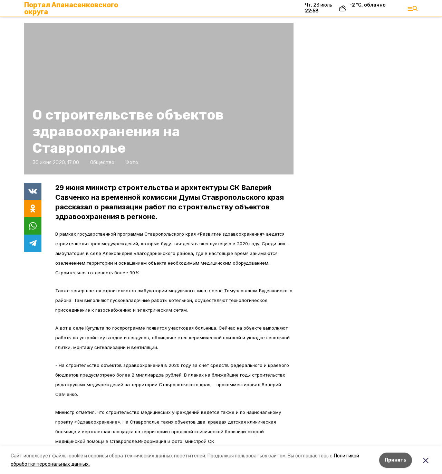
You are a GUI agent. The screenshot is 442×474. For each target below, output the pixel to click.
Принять (395, 460)
